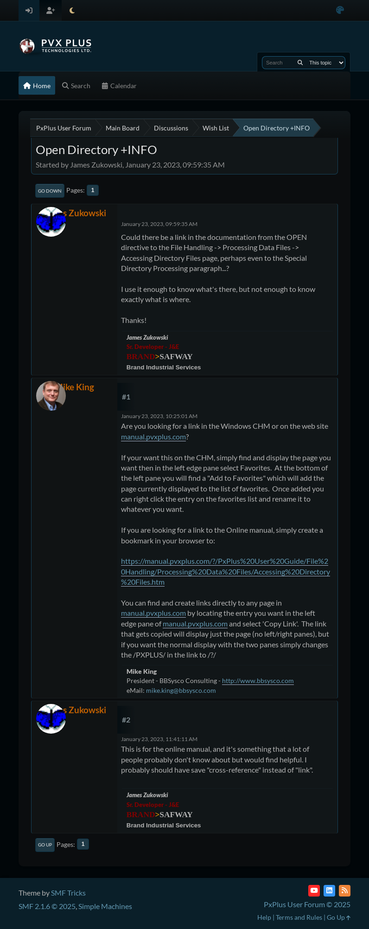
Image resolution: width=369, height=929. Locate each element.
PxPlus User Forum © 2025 (307, 904)
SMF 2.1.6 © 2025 (47, 906)
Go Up (45, 844)
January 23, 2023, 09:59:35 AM (159, 224)
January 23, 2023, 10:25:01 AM (159, 416)
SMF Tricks (68, 892)
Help (264, 917)
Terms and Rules (299, 917)
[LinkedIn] (329, 891)
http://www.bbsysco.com (258, 680)
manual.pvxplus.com (153, 436)
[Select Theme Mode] (72, 10)
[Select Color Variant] (340, 10)
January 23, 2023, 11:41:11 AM (159, 739)
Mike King (74, 386)
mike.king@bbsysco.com (181, 690)
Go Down (50, 191)
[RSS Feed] (344, 891)
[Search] (300, 62)
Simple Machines (105, 906)
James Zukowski (74, 212)
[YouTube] (314, 891)
